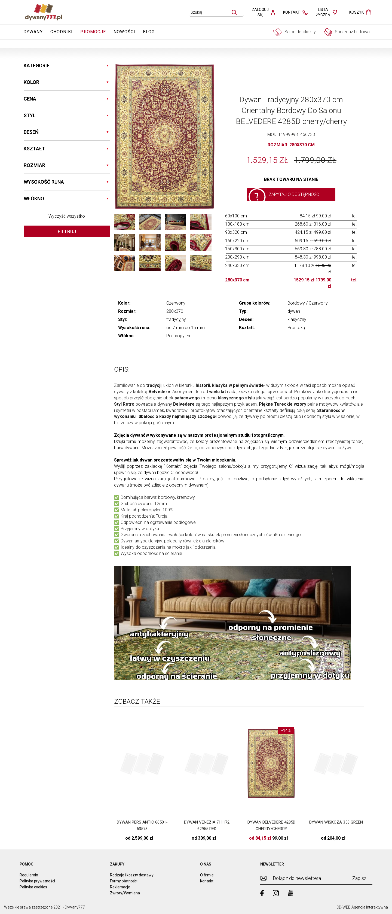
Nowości (124, 31)
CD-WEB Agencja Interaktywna (362, 907)
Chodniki (61, 31)
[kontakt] (295, 12)
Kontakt (173, 466)
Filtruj (67, 231)
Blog (149, 31)
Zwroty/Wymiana (125, 893)
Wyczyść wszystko (66, 216)
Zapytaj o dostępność (294, 194)
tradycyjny (176, 319)
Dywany (33, 31)
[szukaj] (234, 12)
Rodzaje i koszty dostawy (132, 875)
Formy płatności (123, 881)
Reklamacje (120, 887)
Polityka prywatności (37, 881)
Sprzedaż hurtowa (347, 32)
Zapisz (359, 878)
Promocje (93, 31)
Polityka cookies (33, 887)
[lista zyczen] (326, 12)
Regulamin (29, 875)
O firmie (207, 875)
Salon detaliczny (294, 32)
